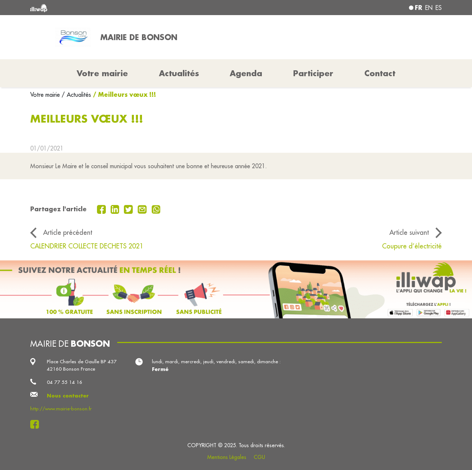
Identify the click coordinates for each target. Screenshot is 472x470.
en (429, 7)
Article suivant (409, 232)
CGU (259, 457)
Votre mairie (46, 94)
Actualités (179, 73)
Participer (313, 73)
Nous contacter (68, 395)
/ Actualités (76, 94)
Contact (379, 73)
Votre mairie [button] (102, 73)
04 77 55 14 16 (64, 382)
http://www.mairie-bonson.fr (61, 409)
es (438, 7)
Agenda (246, 73)
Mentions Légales (226, 457)
